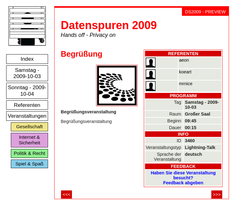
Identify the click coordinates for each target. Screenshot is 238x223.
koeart (185, 71)
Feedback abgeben (183, 182)
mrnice (185, 83)
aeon (184, 60)
